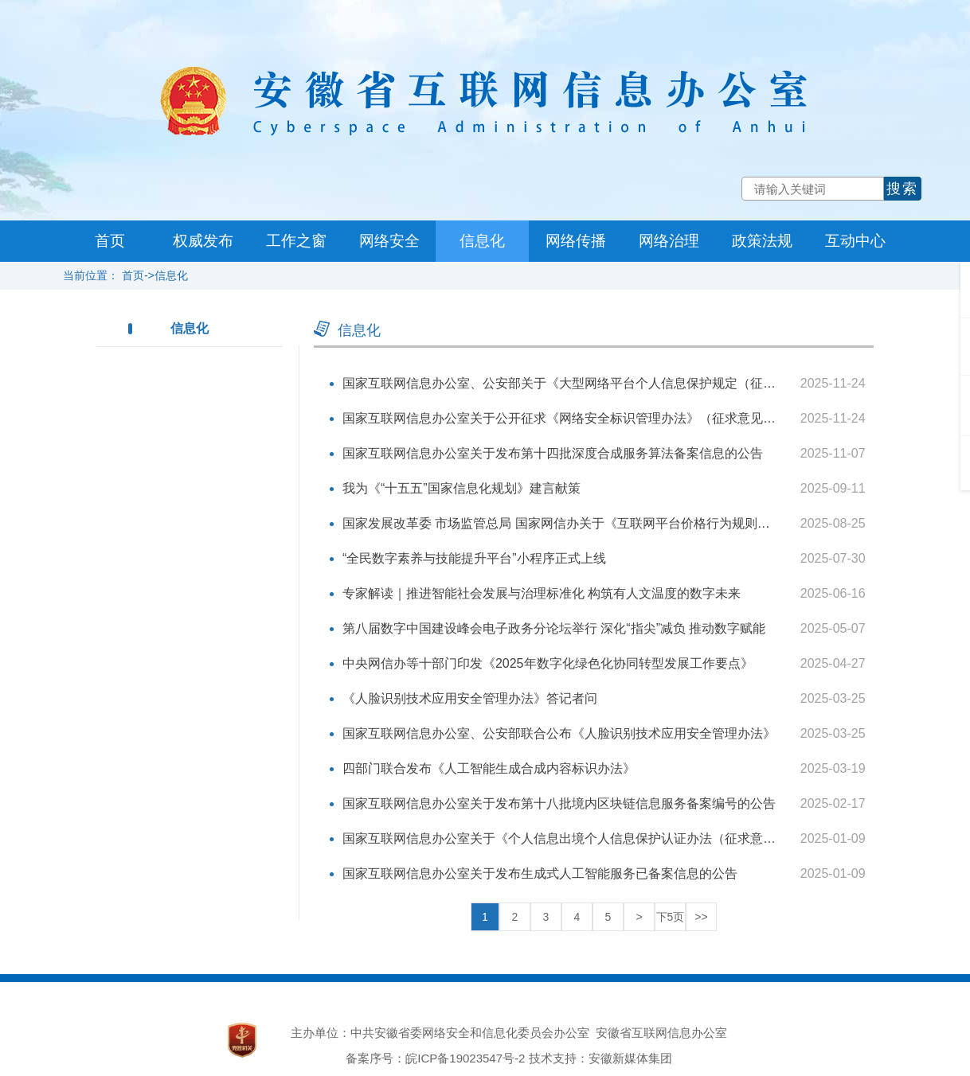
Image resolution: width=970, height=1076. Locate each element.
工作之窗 (296, 240)
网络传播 (576, 240)
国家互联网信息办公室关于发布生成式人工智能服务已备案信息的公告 (539, 873)
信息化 (482, 240)
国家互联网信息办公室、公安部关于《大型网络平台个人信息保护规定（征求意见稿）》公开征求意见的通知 (648, 383)
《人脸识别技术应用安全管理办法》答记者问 (469, 698)
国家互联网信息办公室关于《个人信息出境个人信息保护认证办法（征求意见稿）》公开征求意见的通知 (635, 838)
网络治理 (669, 240)
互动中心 (855, 240)
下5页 (670, 916)
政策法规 (762, 240)
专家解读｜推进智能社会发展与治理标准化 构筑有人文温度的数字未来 (541, 593)
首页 (110, 240)
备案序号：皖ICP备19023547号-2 (435, 1058)
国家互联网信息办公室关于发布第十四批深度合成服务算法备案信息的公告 (552, 453)
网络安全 (389, 240)
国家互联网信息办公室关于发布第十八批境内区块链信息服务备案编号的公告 (559, 803)
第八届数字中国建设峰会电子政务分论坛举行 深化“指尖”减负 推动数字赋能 (554, 628)
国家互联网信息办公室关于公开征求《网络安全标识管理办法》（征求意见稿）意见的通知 (597, 418)
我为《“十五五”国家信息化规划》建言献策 (461, 488)
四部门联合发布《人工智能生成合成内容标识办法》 (489, 768)
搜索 (902, 189)
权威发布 (203, 240)
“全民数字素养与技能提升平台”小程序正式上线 (474, 558)
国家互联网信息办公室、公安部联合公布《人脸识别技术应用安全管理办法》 (559, 733)
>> (700, 916)
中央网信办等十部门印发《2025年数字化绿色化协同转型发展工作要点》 (547, 663)
